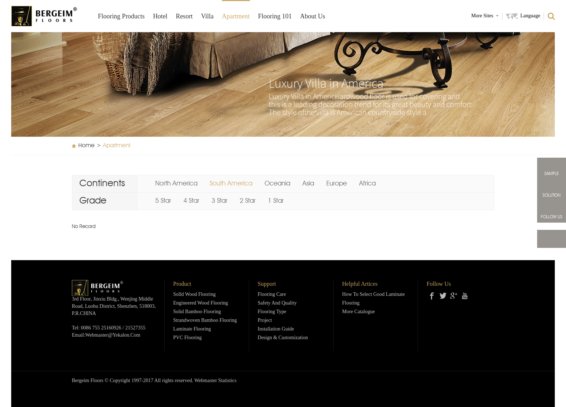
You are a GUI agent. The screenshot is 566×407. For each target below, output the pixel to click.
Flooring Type (272, 312)
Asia (308, 183)
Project (265, 320)
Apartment (236, 16)
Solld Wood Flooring (194, 294)
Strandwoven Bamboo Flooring (205, 320)
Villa (207, 16)
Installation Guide (276, 329)
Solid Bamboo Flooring (197, 312)
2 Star (248, 201)
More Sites (482, 16)
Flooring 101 (275, 16)
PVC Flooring (187, 338)
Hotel (160, 16)
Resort (184, 16)
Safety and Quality (277, 303)
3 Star (219, 201)
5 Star (163, 201)
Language (530, 16)
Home (86, 146)
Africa (367, 183)
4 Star (191, 201)
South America (231, 183)
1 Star (276, 201)
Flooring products (121, 16)
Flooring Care (272, 294)
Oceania (277, 183)
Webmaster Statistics (216, 381)
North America (176, 183)
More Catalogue (358, 312)
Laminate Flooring (192, 329)
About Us (312, 16)
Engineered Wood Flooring (200, 303)
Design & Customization (283, 338)
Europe (336, 183)
